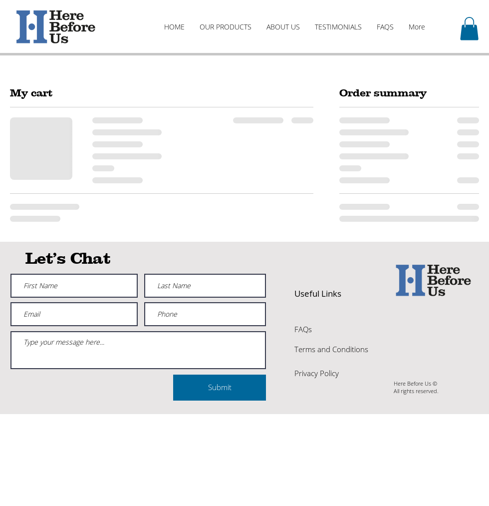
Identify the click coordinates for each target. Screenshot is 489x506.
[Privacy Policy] (331, 374)
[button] (469, 28)
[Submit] (219, 388)
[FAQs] (329, 330)
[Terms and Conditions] (331, 350)
